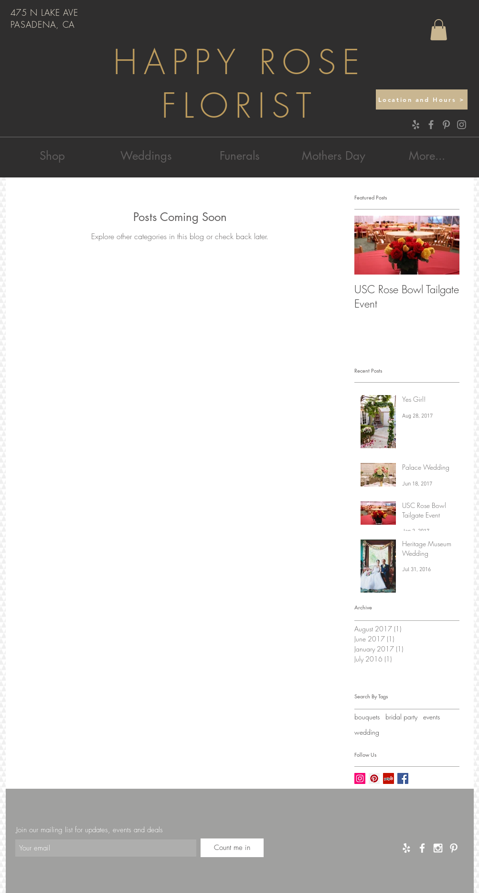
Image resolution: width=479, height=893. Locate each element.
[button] (438, 29)
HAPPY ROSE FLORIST (239, 84)
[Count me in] (232, 847)
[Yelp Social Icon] (388, 778)
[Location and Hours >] (422, 99)
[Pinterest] (446, 125)
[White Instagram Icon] (438, 848)
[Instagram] (462, 125)
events (431, 716)
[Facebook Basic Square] (402, 778)
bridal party (401, 716)
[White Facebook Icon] (422, 848)
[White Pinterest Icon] (453, 848)
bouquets (367, 716)
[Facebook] (431, 125)
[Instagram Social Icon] (359, 778)
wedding (366, 732)
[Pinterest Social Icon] (374, 778)
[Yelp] (416, 125)
